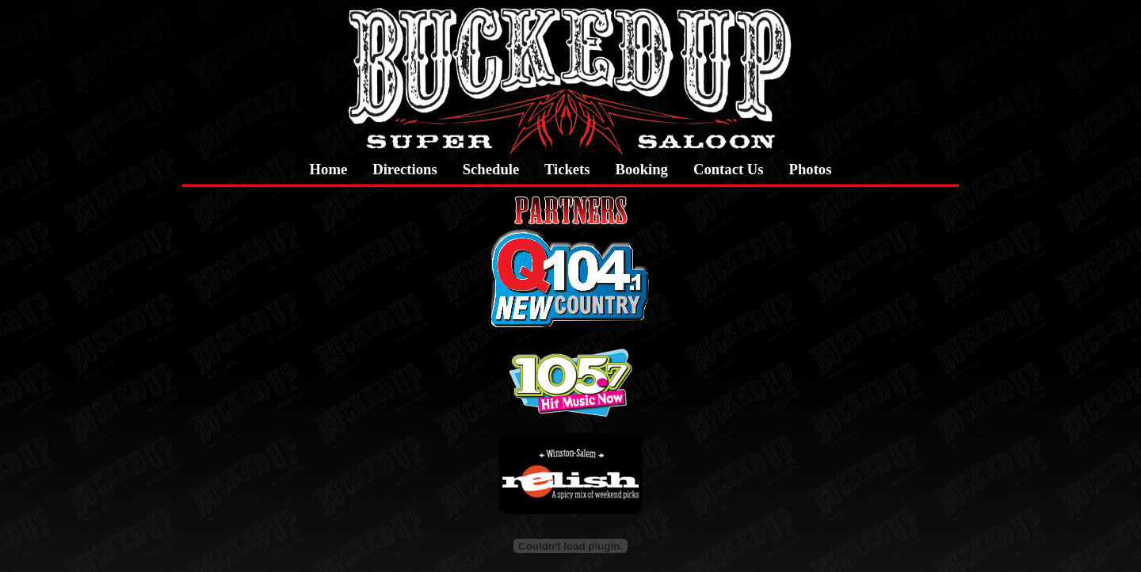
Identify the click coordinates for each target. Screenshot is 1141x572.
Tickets (567, 169)
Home (329, 169)
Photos (810, 169)
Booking (642, 169)
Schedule (491, 169)
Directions (404, 169)
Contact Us (728, 169)
